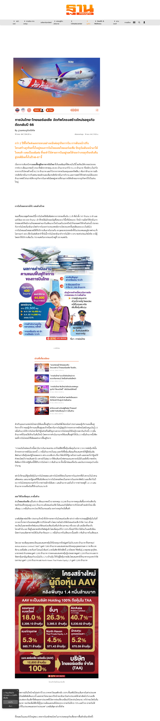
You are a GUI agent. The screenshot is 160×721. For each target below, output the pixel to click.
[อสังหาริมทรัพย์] (45, 22)
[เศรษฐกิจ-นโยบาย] (61, 22)
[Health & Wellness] (102, 22)
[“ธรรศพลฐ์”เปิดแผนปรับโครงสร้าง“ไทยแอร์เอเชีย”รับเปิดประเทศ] (57, 368)
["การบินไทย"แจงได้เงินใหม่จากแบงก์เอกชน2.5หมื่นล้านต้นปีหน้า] (57, 378)
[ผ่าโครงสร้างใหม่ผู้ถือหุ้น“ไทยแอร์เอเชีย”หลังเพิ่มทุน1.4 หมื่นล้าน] (57, 411)
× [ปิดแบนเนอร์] (17, 691)
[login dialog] (144, 22)
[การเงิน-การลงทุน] (30, 22)
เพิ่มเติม (5, 698)
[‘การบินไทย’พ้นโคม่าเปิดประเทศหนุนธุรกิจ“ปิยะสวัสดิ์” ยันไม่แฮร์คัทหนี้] (57, 389)
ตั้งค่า (10, 706)
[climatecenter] (77, 22)
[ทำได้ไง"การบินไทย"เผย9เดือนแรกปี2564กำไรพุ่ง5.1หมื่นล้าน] (57, 400)
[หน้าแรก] (17, 22)
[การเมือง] (127, 22)
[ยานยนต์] (117, 22)
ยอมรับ (10, 702)
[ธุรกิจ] (89, 22)
